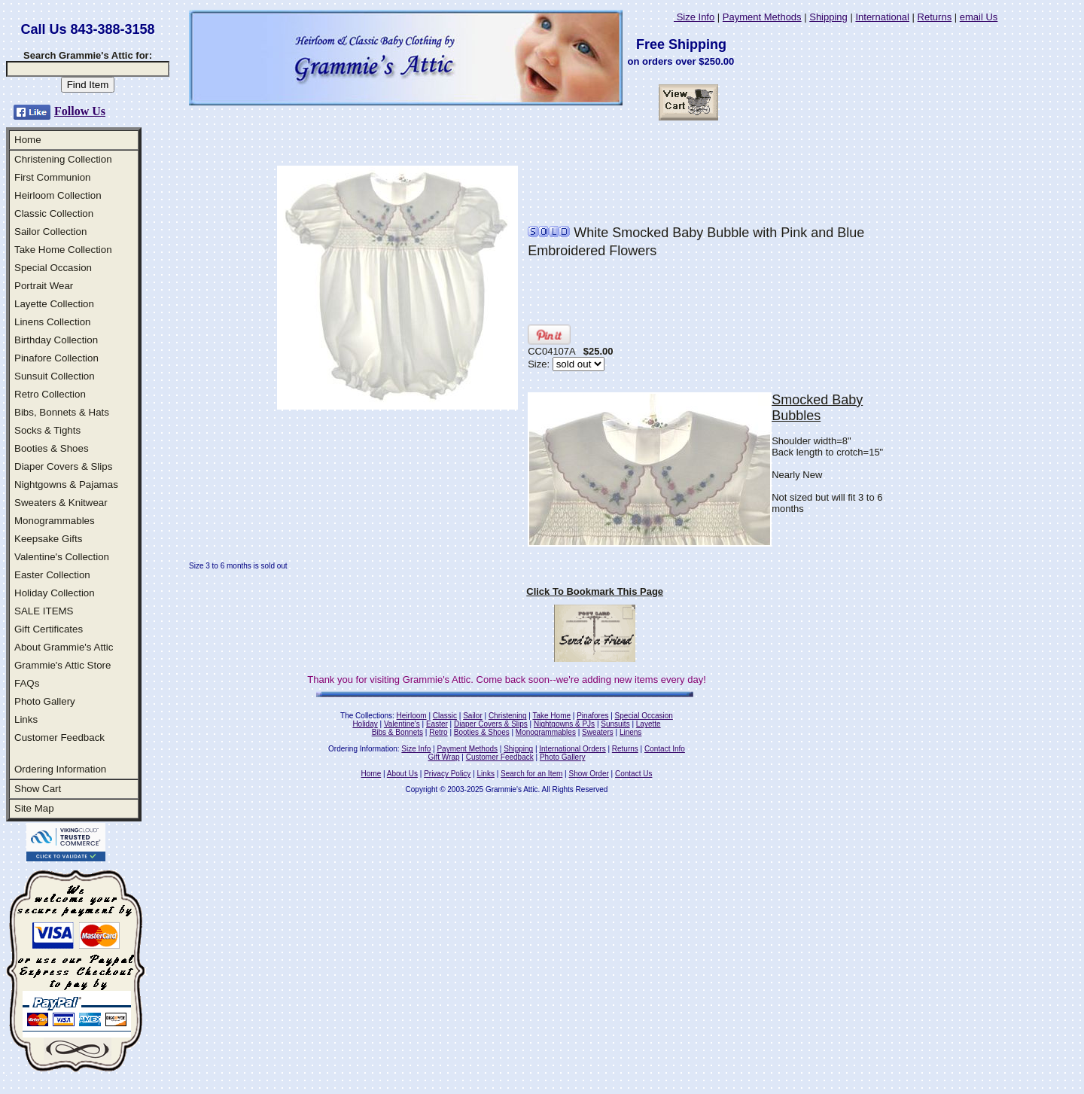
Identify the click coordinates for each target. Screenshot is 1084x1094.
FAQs (26, 683)
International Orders (572, 749)
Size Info (694, 17)
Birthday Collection (56, 340)
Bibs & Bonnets (397, 732)
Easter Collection (52, 575)
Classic (445, 716)
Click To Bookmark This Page (594, 591)
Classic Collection (53, 213)
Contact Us (633, 773)
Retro (438, 732)
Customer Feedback (59, 737)
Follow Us (79, 111)
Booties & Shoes (51, 448)
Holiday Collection (54, 593)
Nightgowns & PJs (564, 724)
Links (26, 719)
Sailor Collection (50, 231)
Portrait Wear (43, 285)
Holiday (364, 724)
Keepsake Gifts (48, 538)
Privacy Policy (447, 773)
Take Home (551, 716)
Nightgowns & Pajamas (66, 484)
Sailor (473, 716)
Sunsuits (615, 724)
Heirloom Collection (58, 195)
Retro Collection (50, 394)
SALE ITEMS (44, 611)
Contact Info (664, 749)
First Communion (52, 177)
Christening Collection (63, 159)
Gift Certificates (48, 629)
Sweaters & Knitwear (61, 502)
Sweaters (598, 732)
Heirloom (412, 716)
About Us (402, 773)
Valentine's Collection (61, 556)
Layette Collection (54, 303)
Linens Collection (52, 322)
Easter (437, 724)
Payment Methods (762, 17)
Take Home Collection (63, 249)
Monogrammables (54, 520)
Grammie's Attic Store (62, 665)
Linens (630, 732)
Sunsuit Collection (54, 376)
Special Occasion (53, 267)
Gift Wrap (444, 757)
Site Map (34, 808)
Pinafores (592, 716)
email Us (979, 17)
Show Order (588, 773)
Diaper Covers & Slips (63, 466)
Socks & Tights (47, 430)
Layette (648, 724)
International (882, 17)
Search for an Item (531, 773)
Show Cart (37, 788)
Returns (935, 17)
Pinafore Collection (56, 358)
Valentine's (402, 724)
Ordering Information (60, 769)
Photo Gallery (44, 701)
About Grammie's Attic (63, 647)
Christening (508, 716)
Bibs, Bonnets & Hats (61, 412)
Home (27, 139)
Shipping (828, 17)
